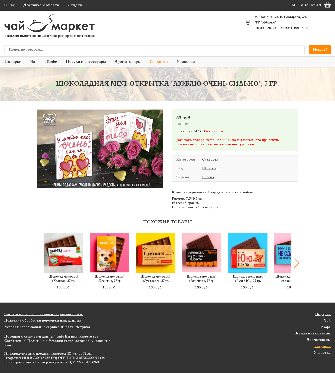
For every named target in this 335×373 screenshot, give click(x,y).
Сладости (158, 62)
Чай (34, 62)
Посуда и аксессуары (86, 62)
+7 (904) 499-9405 (293, 28)
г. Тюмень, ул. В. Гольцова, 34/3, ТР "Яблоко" (283, 19)
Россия (208, 177)
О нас (9, 5)
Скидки (75, 5)
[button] (296, 263)
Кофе (51, 62)
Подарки (13, 62)
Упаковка (185, 62)
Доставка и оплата (41, 5)
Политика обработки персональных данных (42, 320)
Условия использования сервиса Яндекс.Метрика (47, 327)
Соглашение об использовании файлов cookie (43, 314)
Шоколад (210, 168)
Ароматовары (128, 62)
